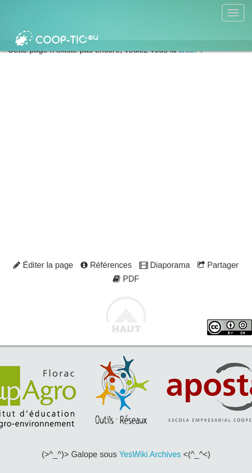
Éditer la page (43, 265)
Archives (165, 454)
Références (106, 265)
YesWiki (133, 454)
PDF (126, 279)
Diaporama (164, 265)
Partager (218, 265)
